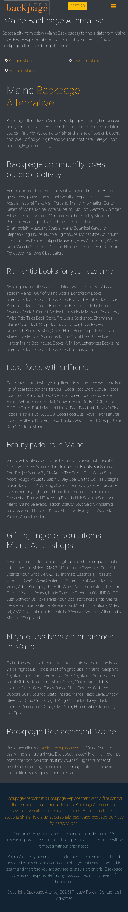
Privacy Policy (84, 892)
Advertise (64, 898)
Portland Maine (22, 70)
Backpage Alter (40, 892)
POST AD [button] (77, 6)
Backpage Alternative (43, 96)
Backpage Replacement (69, 798)
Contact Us (109, 892)
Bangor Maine (21, 60)
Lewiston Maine (86, 60)
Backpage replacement (60, 747)
